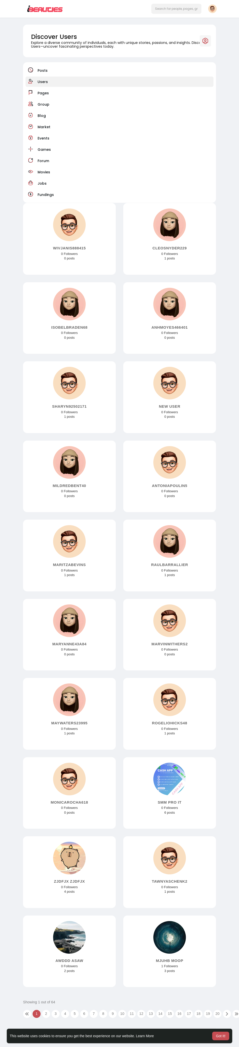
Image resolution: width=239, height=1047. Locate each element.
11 (132, 1014)
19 (208, 1014)
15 (170, 1014)
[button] (176, 9)
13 (151, 1014)
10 (122, 1014)
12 (141, 1014)
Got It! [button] (220, 1036)
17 (189, 1014)
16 (179, 1014)
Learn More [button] (145, 1036)
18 (198, 1014)
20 (217, 1014)
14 (160, 1014)
